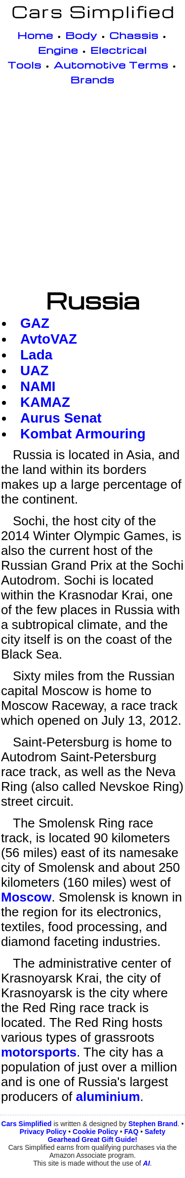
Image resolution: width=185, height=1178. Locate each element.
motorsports (38, 1052)
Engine (58, 49)
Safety (155, 1132)
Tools (24, 64)
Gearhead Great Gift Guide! (92, 1139)
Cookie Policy (95, 1132)
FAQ (131, 1132)
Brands (92, 79)
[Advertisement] (92, 188)
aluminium (108, 1096)
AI (146, 1163)
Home (35, 35)
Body (82, 35)
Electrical (118, 49)
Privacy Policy (43, 1132)
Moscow (26, 897)
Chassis (134, 35)
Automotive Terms (111, 64)
